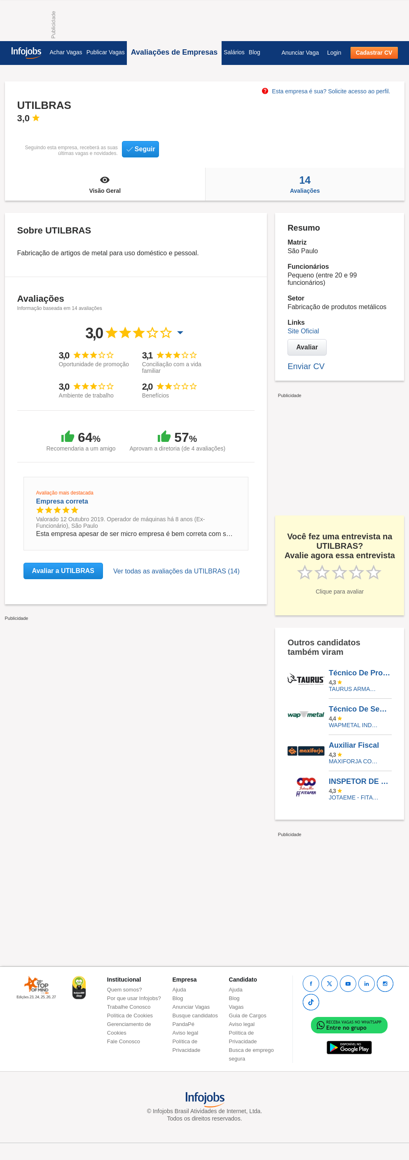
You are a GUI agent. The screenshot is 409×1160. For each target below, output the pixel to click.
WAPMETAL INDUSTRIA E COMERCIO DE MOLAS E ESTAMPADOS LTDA (354, 725)
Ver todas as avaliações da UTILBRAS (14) (176, 571)
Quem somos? (124, 990)
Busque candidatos (195, 1015)
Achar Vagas (66, 52)
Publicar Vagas (105, 52)
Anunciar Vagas (191, 1007)
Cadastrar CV (374, 52)
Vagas (236, 1007)
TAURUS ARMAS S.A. (354, 689)
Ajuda (179, 990)
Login (334, 52)
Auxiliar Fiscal (354, 745)
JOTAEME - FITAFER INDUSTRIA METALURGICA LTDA (354, 797)
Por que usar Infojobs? (134, 998)
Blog (254, 52)
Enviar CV (306, 366)
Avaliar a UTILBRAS (63, 570)
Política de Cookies (130, 1015)
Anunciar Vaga (300, 52)
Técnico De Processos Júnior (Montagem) (360, 673)
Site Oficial (303, 331)
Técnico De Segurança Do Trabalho (360, 709)
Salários (234, 52)
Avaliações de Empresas (174, 52)
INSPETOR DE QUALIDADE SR (360, 781)
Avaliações (305, 184)
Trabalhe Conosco (129, 1007)
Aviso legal (186, 1033)
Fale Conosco (123, 1041)
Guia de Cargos (247, 1015)
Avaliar (307, 347)
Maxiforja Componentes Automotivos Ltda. (354, 761)
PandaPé (184, 1024)
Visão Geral (105, 184)
